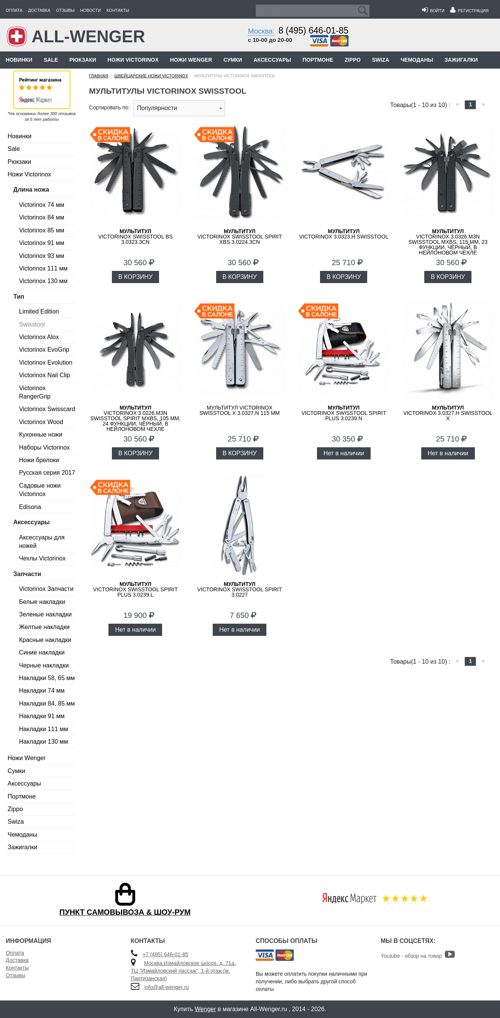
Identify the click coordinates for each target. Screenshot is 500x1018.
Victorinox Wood (41, 422)
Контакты (118, 10)
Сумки (232, 60)
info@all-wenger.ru (166, 987)
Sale (51, 60)
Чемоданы (417, 60)
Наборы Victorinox (44, 447)
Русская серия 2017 (47, 472)
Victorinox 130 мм (43, 281)
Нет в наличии (343, 453)
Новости (90, 10)
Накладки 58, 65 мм (47, 678)
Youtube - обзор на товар (418, 956)
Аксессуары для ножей (42, 541)
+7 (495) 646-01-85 (165, 954)
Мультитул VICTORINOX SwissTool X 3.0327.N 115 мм (239, 410)
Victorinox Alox (39, 337)
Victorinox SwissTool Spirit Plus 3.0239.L (135, 589)
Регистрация (469, 10)
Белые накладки (42, 602)
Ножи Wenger (191, 60)
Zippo (353, 60)
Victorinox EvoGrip (44, 349)
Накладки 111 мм (43, 729)
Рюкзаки (82, 60)
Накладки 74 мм (42, 690)
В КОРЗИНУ (135, 277)
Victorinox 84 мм (41, 217)
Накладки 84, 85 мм (47, 703)
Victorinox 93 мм (41, 256)
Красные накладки (45, 640)
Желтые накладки (44, 627)
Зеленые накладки (45, 614)
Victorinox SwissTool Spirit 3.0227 (239, 589)
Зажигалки (461, 60)
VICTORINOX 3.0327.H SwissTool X (447, 413)
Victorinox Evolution (45, 362)
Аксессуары (272, 60)
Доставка (39, 10)
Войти (433, 10)
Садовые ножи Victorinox (40, 489)
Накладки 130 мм (43, 741)
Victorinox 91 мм (41, 243)
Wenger (205, 1009)
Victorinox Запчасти (46, 589)
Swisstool (32, 324)
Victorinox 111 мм (43, 268)
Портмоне (318, 60)
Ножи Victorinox (133, 60)
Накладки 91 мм (42, 716)
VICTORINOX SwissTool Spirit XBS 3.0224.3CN (239, 236)
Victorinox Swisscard (47, 409)
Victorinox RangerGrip (35, 392)
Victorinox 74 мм (41, 205)
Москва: (261, 31)
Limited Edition (39, 311)
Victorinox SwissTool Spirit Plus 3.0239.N (343, 413)
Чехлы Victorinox (42, 558)
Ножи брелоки (39, 460)
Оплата (14, 10)
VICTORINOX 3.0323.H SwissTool (343, 234)
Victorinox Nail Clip (44, 375)
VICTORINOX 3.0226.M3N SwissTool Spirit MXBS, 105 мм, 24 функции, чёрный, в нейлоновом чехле (135, 418)
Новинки (19, 60)
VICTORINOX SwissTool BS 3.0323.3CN (135, 236)
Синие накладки (42, 652)
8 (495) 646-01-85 (314, 30)
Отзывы (65, 10)
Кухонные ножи (40, 434)
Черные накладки (44, 665)
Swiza (380, 60)
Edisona (30, 507)
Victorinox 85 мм (41, 230)
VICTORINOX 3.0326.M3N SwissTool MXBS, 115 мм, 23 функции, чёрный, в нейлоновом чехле (447, 242)
